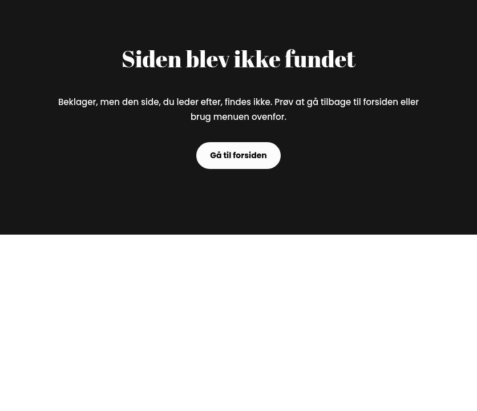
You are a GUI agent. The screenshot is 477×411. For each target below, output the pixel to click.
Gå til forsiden (238, 155)
